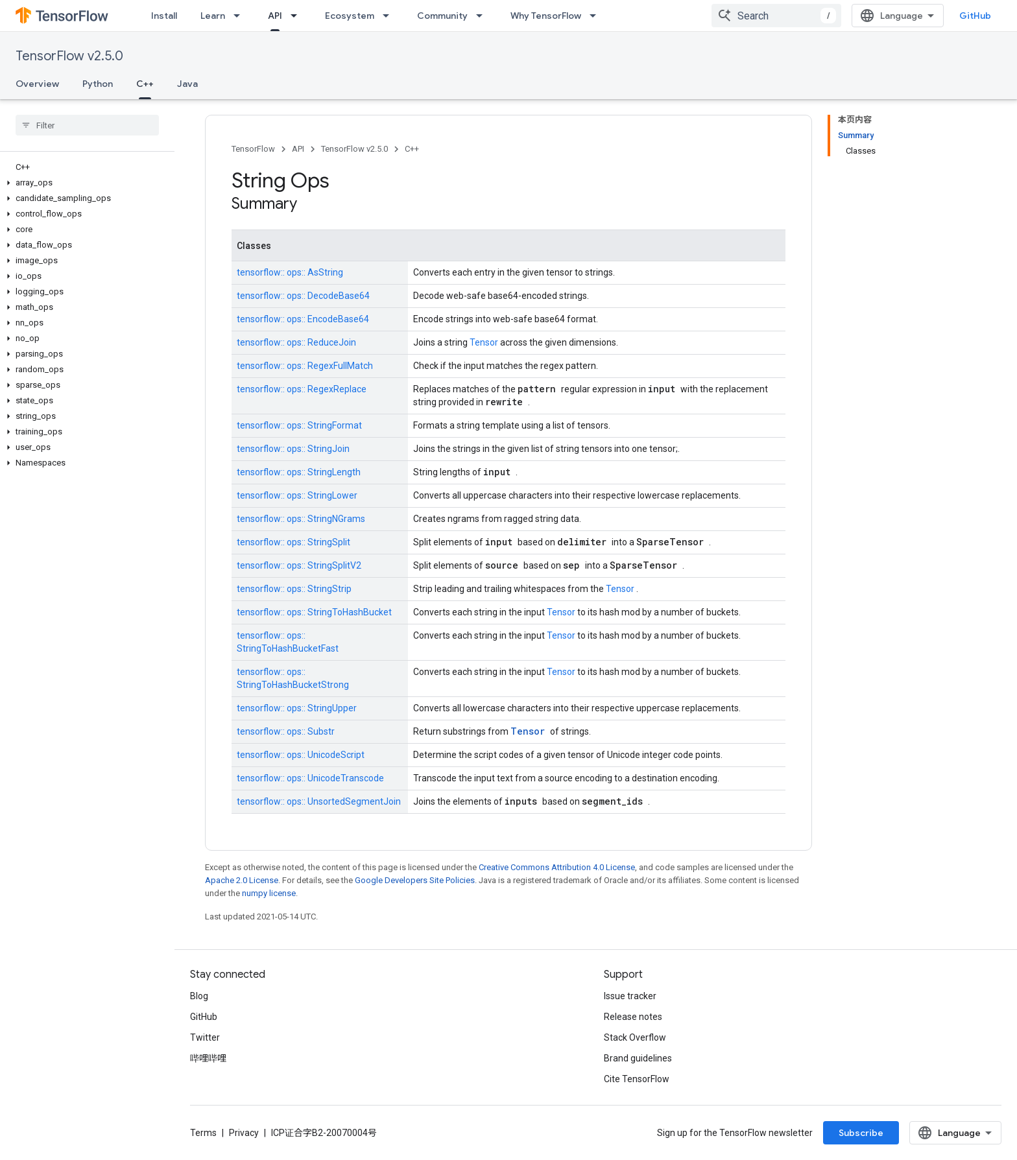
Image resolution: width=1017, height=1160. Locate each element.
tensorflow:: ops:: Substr (286, 731)
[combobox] (776, 15)
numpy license (269, 893)
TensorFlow (253, 149)
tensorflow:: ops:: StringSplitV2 (299, 565)
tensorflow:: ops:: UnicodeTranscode (310, 778)
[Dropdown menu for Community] (483, 15)
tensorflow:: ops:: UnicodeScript (301, 755)
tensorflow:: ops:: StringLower (297, 495)
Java (187, 83)
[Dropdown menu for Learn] (240, 15)
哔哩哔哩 (208, 1058)
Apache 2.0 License (241, 880)
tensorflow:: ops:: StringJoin (293, 449)
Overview (37, 83)
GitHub (975, 15)
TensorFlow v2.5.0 (69, 56)
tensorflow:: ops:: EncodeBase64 (303, 319)
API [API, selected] (275, 15)
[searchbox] (87, 125)
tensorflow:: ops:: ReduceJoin (296, 342)
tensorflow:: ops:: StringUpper (297, 708)
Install (164, 15)
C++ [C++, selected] (145, 83)
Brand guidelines (638, 1058)
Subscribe (861, 1133)
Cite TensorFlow (636, 1079)
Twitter (205, 1037)
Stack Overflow (635, 1037)
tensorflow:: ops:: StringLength (299, 472)
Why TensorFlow (545, 15)
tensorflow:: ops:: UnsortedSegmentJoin (319, 801)
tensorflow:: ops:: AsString (290, 272)
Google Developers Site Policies (415, 880)
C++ (412, 149)
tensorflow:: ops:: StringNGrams (301, 519)
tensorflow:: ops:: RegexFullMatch (305, 366)
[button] (84, 183)
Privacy (244, 1133)
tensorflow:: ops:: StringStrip (294, 589)
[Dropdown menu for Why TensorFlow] (596, 15)
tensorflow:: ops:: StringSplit (293, 542)
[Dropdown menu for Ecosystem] (389, 15)
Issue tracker (630, 996)
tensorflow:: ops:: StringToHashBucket (314, 612)
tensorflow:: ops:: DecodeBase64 (303, 295)
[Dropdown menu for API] (297, 15)
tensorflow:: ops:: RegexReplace (301, 389)
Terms (203, 1133)
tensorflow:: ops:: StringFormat (299, 425)
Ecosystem (349, 15)
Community (442, 15)
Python (97, 83)
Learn (212, 15)
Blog (199, 996)
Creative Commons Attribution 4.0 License (557, 867)
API (298, 149)
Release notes (633, 1017)
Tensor (485, 342)
